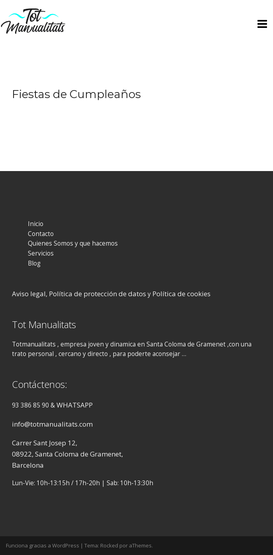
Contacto (41, 234)
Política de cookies (181, 293)
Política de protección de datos (97, 293)
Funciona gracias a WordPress (42, 545)
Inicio (35, 224)
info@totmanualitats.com (52, 424)
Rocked (109, 545)
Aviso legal (29, 293)
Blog (34, 263)
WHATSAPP (75, 404)
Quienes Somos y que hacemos (73, 243)
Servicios (41, 253)
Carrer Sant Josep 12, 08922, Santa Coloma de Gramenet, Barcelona (67, 453)
